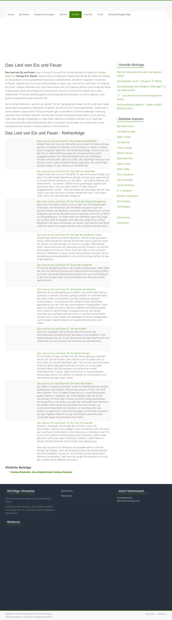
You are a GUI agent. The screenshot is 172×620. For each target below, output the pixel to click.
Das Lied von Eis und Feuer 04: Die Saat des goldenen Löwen (69, 234)
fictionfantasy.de (124, 498)
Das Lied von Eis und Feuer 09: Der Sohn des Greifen (65, 383)
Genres (63, 14)
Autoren (88, 14)
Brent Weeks (123, 201)
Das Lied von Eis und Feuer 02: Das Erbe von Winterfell (66, 171)
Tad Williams (124, 206)
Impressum (123, 222)
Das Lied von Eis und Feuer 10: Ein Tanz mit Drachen (65, 422)
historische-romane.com (128, 501)
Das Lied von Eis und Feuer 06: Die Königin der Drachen (66, 289)
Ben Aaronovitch (125, 126)
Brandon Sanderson (127, 196)
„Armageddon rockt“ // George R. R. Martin (139, 81)
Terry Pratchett (125, 179)
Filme (100, 14)
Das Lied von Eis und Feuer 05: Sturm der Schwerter (64, 265)
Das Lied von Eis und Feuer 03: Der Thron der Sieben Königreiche (71, 201)
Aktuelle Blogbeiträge (119, 14)
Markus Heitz (124, 163)
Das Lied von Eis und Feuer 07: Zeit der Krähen (61, 328)
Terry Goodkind (125, 174)
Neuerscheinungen (44, 14)
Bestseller (24, 14)
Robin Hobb (123, 169)
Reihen (75, 14)
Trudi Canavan (124, 147)
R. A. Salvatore (124, 190)
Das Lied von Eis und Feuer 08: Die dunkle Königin (63, 353)
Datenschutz (123, 217)
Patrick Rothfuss (126, 185)
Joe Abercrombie (126, 131)
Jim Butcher (123, 142)
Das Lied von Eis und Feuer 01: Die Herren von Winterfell (67, 141)
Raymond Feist (125, 158)
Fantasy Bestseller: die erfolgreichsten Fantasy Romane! (41, 472)
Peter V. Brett (124, 137)
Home (11, 14)
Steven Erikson (125, 153)
